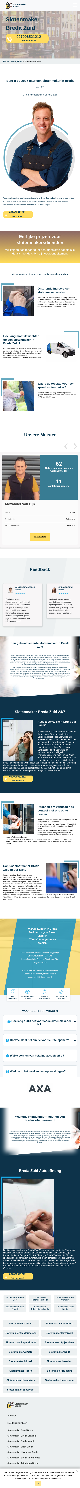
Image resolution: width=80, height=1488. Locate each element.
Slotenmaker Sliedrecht (20, 1389)
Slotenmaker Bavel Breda (20, 1430)
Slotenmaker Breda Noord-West (23, 1457)
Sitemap (11, 1415)
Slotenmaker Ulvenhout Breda (22, 1452)
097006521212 (40, 537)
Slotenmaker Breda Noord (20, 1441)
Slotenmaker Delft (59, 1352)
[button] (66, 446)
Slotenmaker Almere (20, 1352)
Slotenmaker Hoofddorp (59, 1323)
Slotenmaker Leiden (20, 1323)
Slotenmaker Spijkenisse (59, 1342)
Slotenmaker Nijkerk (20, 1361)
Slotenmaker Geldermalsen (20, 1333)
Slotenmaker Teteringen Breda (22, 1463)
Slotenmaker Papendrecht (21, 1342)
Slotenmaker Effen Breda (20, 1447)
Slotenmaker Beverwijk (59, 1333)
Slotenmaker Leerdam (59, 1361)
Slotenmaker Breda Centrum (21, 1436)
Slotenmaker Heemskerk (20, 1380)
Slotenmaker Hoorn (20, 1371)
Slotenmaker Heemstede (59, 1380)
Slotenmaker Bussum (59, 1371)
